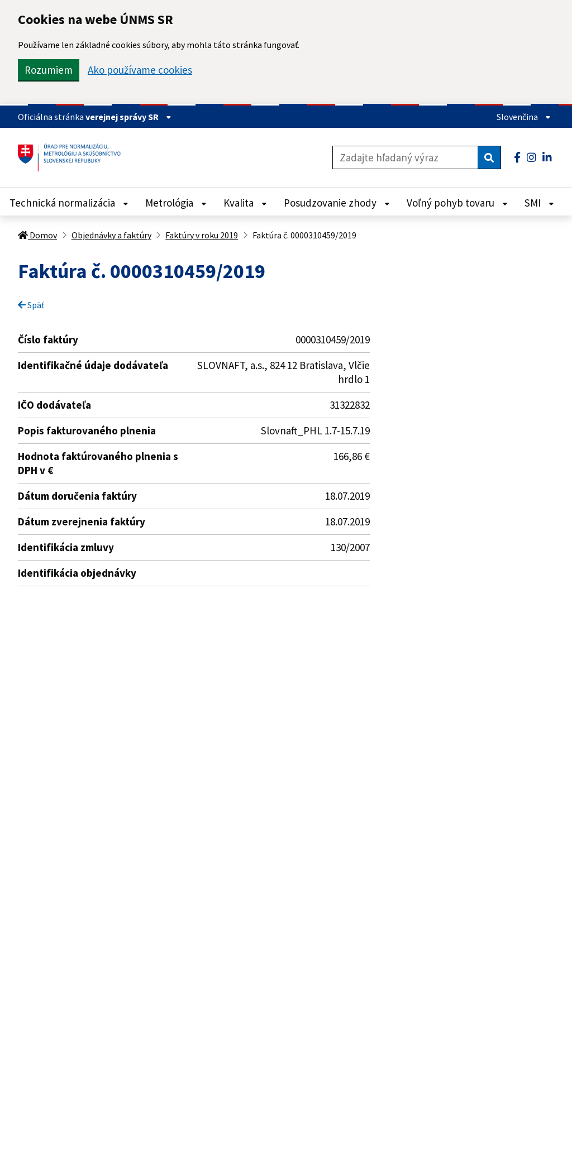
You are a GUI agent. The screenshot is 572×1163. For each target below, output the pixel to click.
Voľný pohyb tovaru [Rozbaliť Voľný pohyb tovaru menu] (457, 202)
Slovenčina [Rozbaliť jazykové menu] (524, 116)
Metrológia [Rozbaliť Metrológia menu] (176, 202)
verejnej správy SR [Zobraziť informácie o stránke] (128, 116)
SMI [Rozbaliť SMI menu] (539, 202)
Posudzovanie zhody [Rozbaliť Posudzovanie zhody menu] (337, 202)
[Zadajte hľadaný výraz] (405, 157)
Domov (37, 235)
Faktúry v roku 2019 (201, 235)
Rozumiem (49, 69)
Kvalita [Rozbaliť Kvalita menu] (245, 202)
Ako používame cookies (140, 70)
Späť (31, 304)
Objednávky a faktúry (111, 235)
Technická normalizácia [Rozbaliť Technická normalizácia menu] (68, 202)
